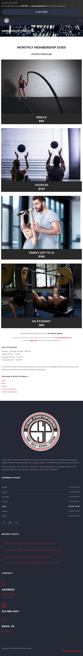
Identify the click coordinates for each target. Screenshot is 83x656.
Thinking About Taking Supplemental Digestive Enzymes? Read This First (34, 550)
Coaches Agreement (9, 389)
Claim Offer (41, 12)
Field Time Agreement (9, 392)
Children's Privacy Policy (71, 651)
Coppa (4, 386)
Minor (4, 383)
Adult (3, 381)
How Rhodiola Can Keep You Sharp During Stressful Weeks (28, 557)
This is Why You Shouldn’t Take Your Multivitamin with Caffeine (30, 544)
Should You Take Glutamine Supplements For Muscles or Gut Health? (32, 563)
